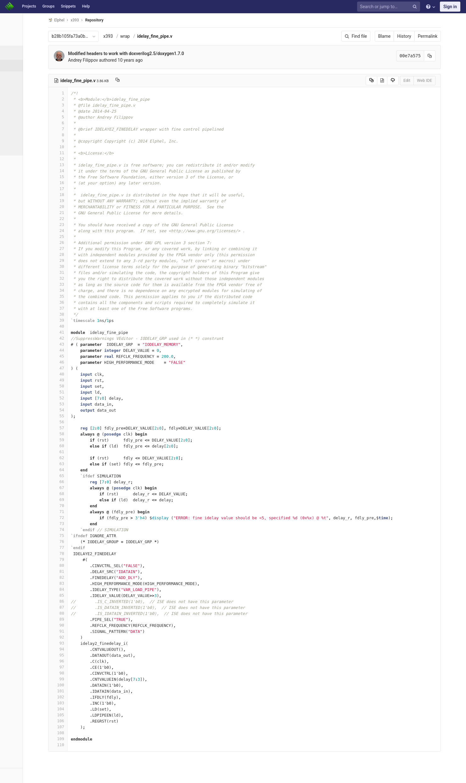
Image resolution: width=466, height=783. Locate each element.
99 (84, 679)
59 (84, 439)
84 (84, 589)
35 (84, 296)
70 (84, 505)
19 (84, 200)
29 (84, 260)
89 (84, 619)
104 (84, 709)
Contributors (25, 112)
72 (84, 517)
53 (84, 404)
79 (84, 559)
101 (84, 691)
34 (84, 290)
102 (84, 697)
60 (84, 445)
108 (84, 732)
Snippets (68, 6)
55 (84, 416)
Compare (22, 135)
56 (84, 422)
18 (84, 194)
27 (84, 248)
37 (84, 308)
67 (84, 487)
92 (84, 637)
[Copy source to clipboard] (391, 80)
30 (84, 266)
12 (84, 158)
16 (84, 182)
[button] (34, 775)
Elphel (82, 20)
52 (84, 398)
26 (84, 242)
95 (84, 655)
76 (84, 541)
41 (84, 332)
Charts (19, 146)
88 (84, 613)
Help (86, 6)
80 (84, 565)
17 (84, 188)
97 (84, 667)
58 (84, 433)
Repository (120, 20)
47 (84, 368)
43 (84, 344)
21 (84, 212)
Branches (22, 88)
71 (84, 511)
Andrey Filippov (109, 60)
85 (84, 595)
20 (84, 206)
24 (84, 230)
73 (84, 523)
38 (84, 314)
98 (84, 673)
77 (84, 547)
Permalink (448, 36)
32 (84, 278)
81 (84, 571)
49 (84, 380)
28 (84, 254)
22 (84, 218)
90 (84, 625)
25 (84, 236)
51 (84, 392)
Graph (18, 123)
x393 (134, 36)
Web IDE (444, 80)
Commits (22, 77)
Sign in (450, 6)
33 (84, 284)
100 (84, 685)
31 (84, 272)
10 (84, 146)
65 (84, 475)
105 (84, 715)
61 (84, 451)
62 (84, 457)
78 (84, 553)
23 (84, 224)
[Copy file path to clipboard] (143, 80)
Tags (17, 100)
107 (84, 726)
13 (84, 164)
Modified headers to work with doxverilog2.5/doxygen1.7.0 (152, 53)
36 (84, 302)
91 (84, 631)
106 (84, 720)
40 (84, 326)
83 (84, 583)
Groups (48, 6)
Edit (427, 80)
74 (84, 529)
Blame (404, 36)
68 (84, 493)
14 (84, 170)
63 (84, 463)
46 (84, 362)
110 (84, 744)
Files (17, 65)
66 (84, 481)
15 (84, 176)
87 (84, 607)
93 (84, 643)
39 (84, 320)
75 (84, 535)
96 (84, 661)
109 (84, 738)
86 (84, 601)
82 (84, 577)
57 (84, 427)
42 (84, 338)
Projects (29, 6)
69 (84, 499)
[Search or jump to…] (389, 7)
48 (84, 374)
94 (84, 649)
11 (84, 152)
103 (84, 703)
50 (84, 386)
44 (84, 350)
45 (84, 356)
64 (84, 469)
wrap (151, 36)
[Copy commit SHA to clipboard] (450, 55)
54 (84, 410)
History (424, 36)
